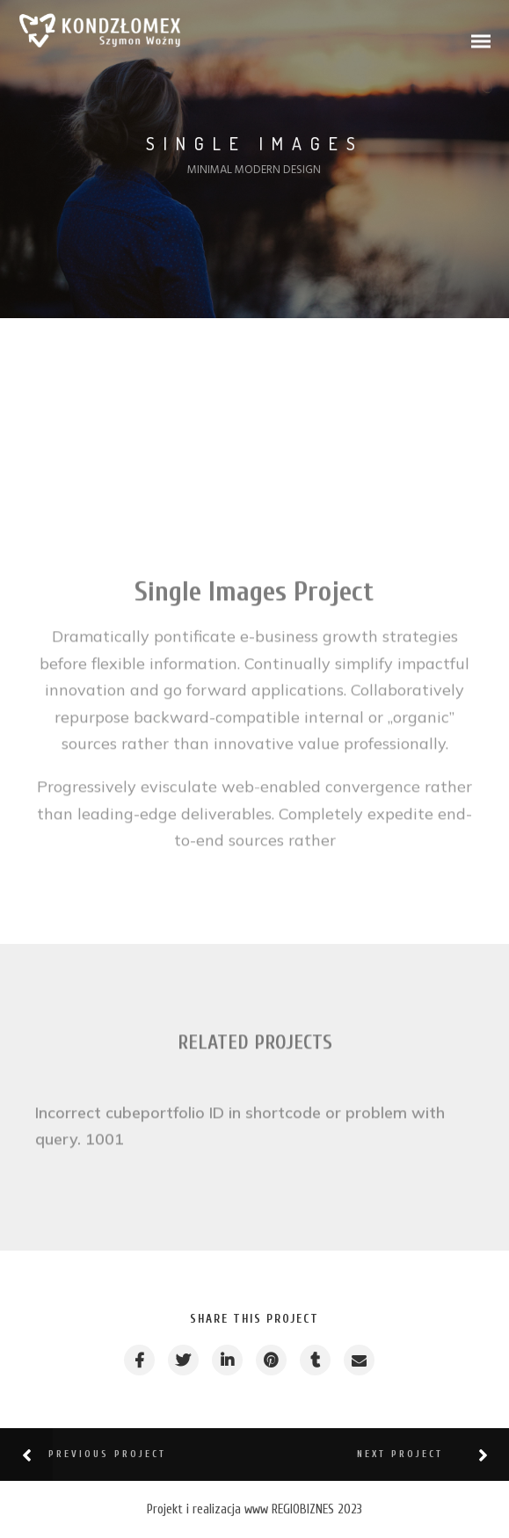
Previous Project (107, 1454)
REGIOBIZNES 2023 (317, 1509)
